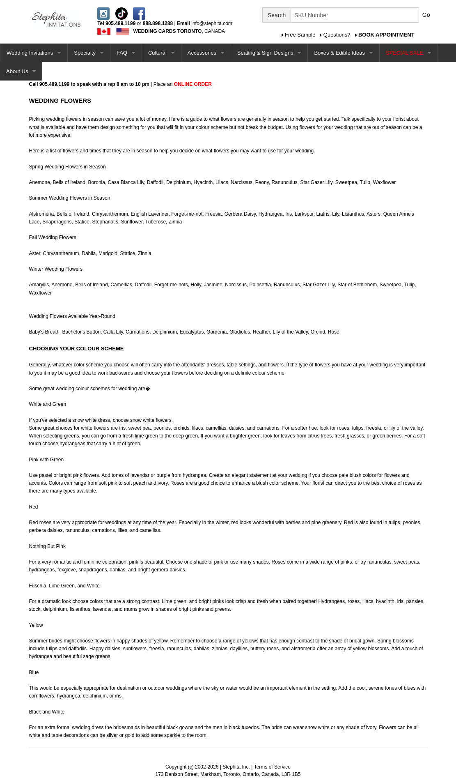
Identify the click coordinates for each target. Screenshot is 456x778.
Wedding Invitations (30, 53)
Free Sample (300, 35)
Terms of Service (272, 767)
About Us (17, 71)
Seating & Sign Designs (265, 53)
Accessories (202, 53)
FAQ (122, 53)
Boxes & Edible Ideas (339, 53)
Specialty (85, 53)
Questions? (337, 35)
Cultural (157, 53)
